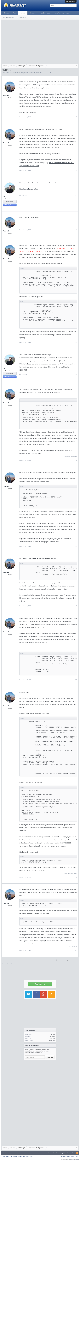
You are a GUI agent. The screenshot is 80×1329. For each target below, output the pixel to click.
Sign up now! (40, 984)
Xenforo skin (6, 1153)
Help (57, 1153)
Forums (22, 13)
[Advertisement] (20, 41)
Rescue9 (39, 72)
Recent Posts (22, 17)
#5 (76, 342)
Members (32, 13)
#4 (76, 229)
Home (68, 1153)
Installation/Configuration (20, 72)
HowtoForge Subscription (61, 13)
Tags (14, 13)
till (4, 196)
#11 (76, 877)
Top (73, 1153)
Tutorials (6, 13)
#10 (76, 679)
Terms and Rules (65, 1156)
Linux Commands (44, 13)
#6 (76, 374)
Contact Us (51, 1153)
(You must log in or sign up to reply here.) (67, 960)
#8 (76, 546)
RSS (77, 1153)
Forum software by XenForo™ (17, 1156)
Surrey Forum (75, 1159)
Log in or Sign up (70, 1)
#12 (76, 950)
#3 (76, 195)
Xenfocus (14, 1153)
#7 (76, 460)
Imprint (63, 1153)
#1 (76, 117)
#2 (76, 170)
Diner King (52, 1040)
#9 (76, 605)
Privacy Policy (74, 1156)
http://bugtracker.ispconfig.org (29, 189)
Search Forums (9, 17)
